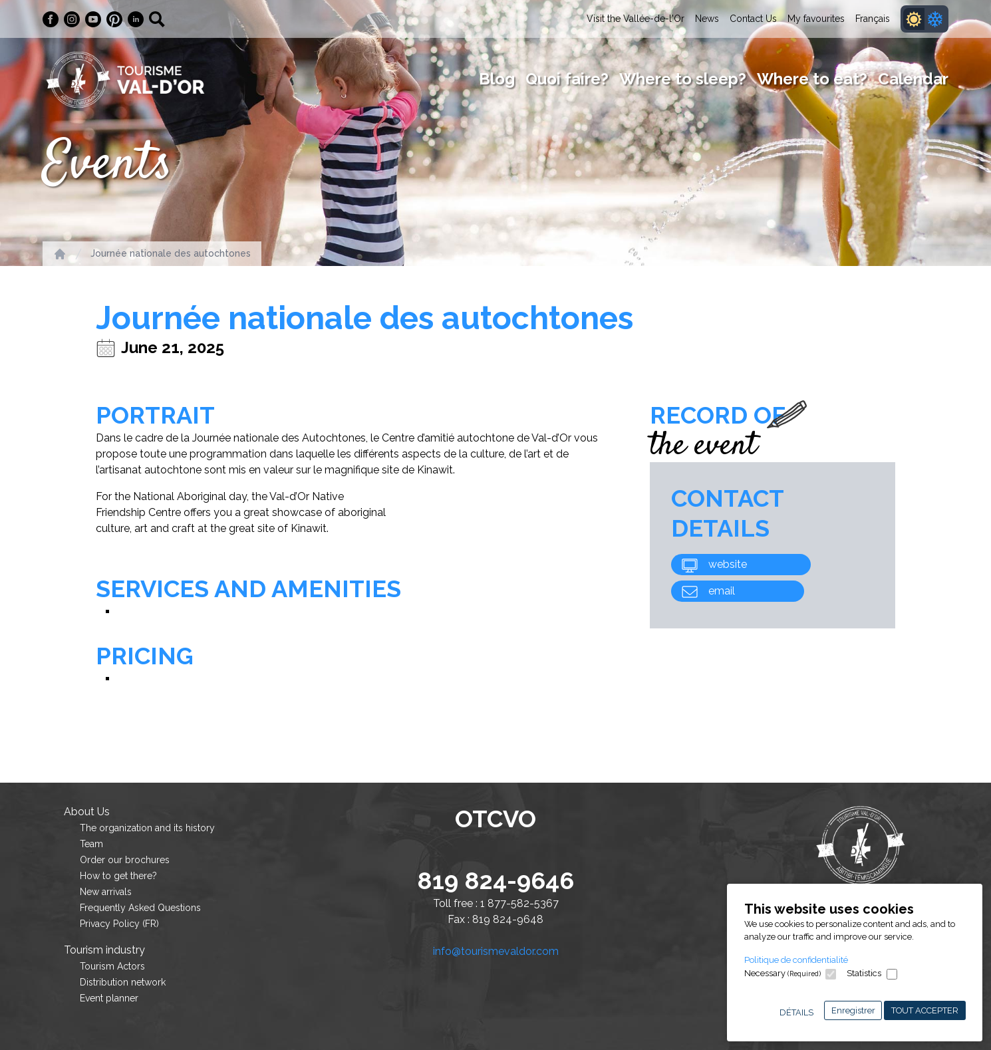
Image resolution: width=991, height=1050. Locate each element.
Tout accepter (924, 1010)
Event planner (109, 998)
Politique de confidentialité (796, 960)
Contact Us (753, 18)
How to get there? (118, 875)
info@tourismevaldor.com (496, 951)
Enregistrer (853, 1010)
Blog (497, 78)
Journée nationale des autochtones (170, 253)
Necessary (782, 973)
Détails (796, 1012)
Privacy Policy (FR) (119, 923)
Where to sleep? (682, 78)
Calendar (913, 78)
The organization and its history (147, 828)
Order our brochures (125, 859)
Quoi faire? (567, 78)
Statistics (864, 973)
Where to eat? (812, 78)
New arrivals (106, 891)
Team (91, 844)
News (707, 18)
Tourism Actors (112, 966)
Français (872, 18)
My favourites (816, 18)
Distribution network (123, 982)
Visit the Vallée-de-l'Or (635, 18)
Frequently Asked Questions (140, 907)
